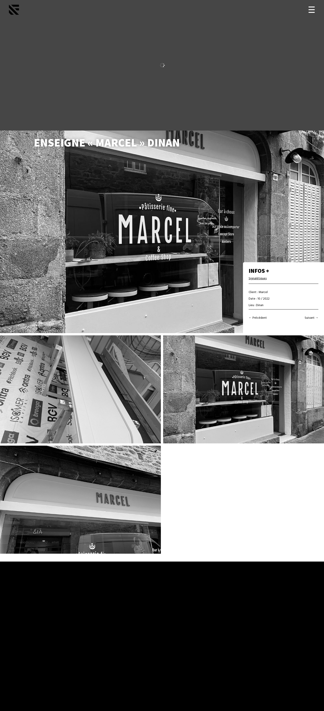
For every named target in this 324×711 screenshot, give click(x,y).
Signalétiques (258, 278)
